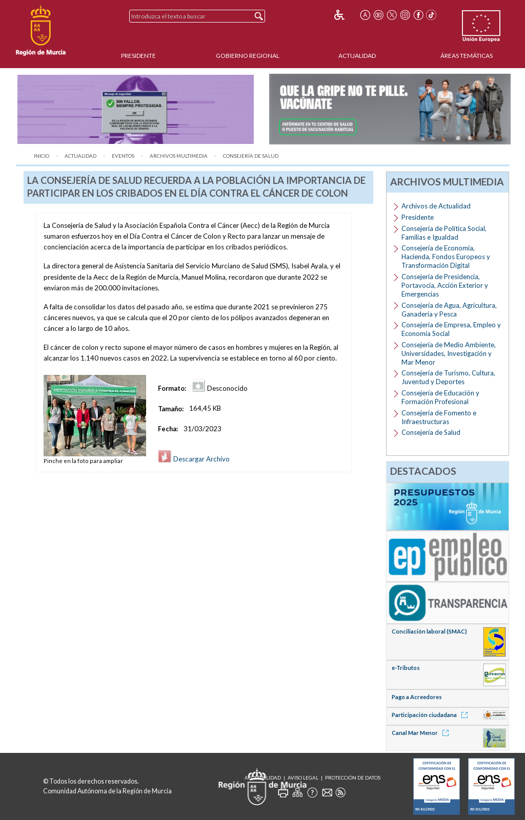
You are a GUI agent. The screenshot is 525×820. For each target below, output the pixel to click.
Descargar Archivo (194, 459)
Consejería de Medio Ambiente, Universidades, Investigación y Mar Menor (448, 353)
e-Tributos (406, 667)
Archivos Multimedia (179, 156)
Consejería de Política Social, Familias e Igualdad (444, 232)
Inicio (41, 156)
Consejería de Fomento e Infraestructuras (438, 417)
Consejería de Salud (250, 156)
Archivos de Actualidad (436, 206)
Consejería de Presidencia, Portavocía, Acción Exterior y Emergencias (444, 285)
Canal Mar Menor (422, 732)
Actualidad (357, 55)
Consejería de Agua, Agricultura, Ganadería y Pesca (449, 309)
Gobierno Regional (247, 55)
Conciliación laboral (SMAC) (429, 631)
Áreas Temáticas (466, 55)
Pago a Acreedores (417, 696)
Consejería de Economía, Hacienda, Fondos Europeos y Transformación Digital (445, 256)
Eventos (123, 156)
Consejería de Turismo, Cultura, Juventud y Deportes (448, 377)
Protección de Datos (352, 778)
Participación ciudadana (431, 714)
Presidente (138, 55)
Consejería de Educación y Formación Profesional (440, 397)
